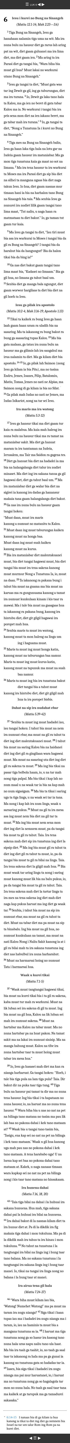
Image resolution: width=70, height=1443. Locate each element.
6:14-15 (12, 1417)
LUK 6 (34, 4)
